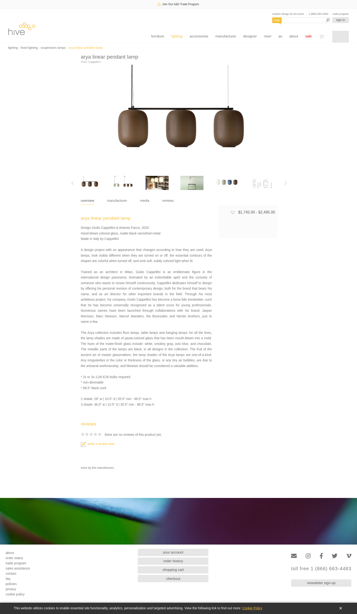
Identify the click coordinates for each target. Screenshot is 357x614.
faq (8, 579)
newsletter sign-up (321, 583)
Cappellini (94, 62)
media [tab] (144, 200)
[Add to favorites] (232, 212)
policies (11, 584)
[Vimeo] (348, 556)
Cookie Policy (252, 608)
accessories (199, 36)
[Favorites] (322, 36)
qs (280, 36)
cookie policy (15, 594)
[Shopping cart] (340, 37)
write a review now (97, 444)
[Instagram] (308, 556)
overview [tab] (87, 200)
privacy (11, 589)
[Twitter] (334, 556)
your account (173, 552)
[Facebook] (321, 556)
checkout (173, 579)
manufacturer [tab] (117, 200)
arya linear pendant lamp (86, 47)
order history (173, 561)
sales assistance (18, 568)
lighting (177, 36)
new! (268, 36)
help (277, 20)
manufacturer (225, 36)
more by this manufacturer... (98, 467)
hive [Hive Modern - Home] (21, 28)
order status (14, 558)
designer (250, 36)
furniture (157, 36)
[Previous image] (72, 183)
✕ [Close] (340, 608)
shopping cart (173, 570)
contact (11, 573)
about (293, 36)
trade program (341, 13)
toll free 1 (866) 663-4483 (321, 568)
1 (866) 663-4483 (318, 13)
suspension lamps (53, 47)
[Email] (294, 556)
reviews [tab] (168, 200)
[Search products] (307, 20)
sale (308, 36)
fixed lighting (29, 47)
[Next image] (286, 183)
